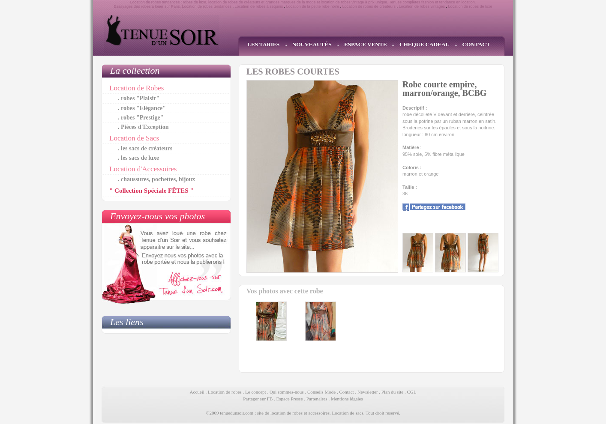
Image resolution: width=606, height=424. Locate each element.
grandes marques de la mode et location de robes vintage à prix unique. (327, 2)
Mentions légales (347, 398)
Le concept (255, 391)
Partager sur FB (258, 398)
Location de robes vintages (422, 6)
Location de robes (225, 391)
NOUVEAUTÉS (312, 44)
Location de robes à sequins (259, 6)
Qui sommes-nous (287, 391)
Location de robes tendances (206, 6)
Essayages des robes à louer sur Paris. (147, 6)
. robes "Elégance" (142, 108)
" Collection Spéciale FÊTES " (151, 190)
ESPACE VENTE (365, 44)
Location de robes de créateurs (369, 6)
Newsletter (367, 391)
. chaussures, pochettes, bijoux (156, 179)
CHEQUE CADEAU (424, 44)
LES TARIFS (263, 44)
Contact (346, 391)
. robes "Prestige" (140, 117)
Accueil (197, 391)
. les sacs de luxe (138, 158)
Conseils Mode (321, 391)
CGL (411, 391)
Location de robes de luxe (470, 6)
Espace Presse (289, 398)
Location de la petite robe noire (312, 6)
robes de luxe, (195, 2)
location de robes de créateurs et (236, 2)
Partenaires (316, 398)
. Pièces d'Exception (143, 127)
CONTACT (476, 44)
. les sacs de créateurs (145, 148)
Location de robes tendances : (156, 2)
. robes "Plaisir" (138, 98)
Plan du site (392, 391)
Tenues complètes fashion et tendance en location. (432, 2)
